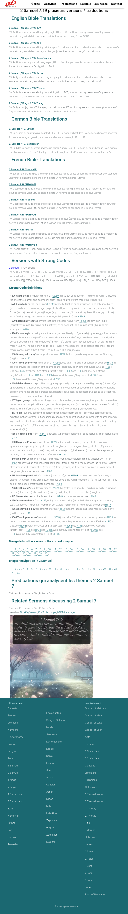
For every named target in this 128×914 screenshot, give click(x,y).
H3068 (56, 362)
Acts (87, 736)
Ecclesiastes (53, 713)
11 (55, 549)
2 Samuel (13, 772)
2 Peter (89, 858)
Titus (87, 822)
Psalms (12, 837)
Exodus (12, 715)
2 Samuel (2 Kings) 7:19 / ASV (25, 43)
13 (65, 549)
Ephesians (90, 772)
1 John (88, 865)
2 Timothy (90, 815)
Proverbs (13, 844)
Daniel (49, 755)
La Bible (85, 3)
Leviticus (13, 722)
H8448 (59, 496)
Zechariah (52, 834)
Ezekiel (50, 748)
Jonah (49, 791)
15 (77, 549)
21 (109, 549)
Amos (49, 777)
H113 (62, 354)
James (89, 844)
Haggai (50, 827)
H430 (110, 362)
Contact (116, 3)
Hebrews (90, 837)
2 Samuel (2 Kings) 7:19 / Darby (26, 73)
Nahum (50, 806)
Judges (12, 751)
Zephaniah (52, 820)
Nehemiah (13, 815)
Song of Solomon (56, 720)
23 (13, 553)
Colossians (91, 787)
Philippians (91, 779)
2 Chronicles (15, 801)
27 (35, 553)
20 (104, 549)
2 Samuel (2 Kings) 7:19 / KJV (25, 28)
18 (93, 549)
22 (115, 549)
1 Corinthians (92, 751)
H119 (43, 500)
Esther (11, 822)
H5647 (42, 433)
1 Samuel (13, 765)
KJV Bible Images (47, 612)
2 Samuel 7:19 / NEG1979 (22, 184)
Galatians (90, 765)
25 (23, 553)
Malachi (50, 841)
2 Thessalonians (94, 801)
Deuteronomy (15, 736)
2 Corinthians (92, 758)
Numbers (13, 729)
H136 (107, 367)
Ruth (10, 758)
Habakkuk (51, 813)
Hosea (50, 763)
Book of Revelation (95, 894)
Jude (88, 887)
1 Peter (89, 851)
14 (71, 549)
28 (40, 553)
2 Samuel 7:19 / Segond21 (23, 169)
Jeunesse (101, 3)
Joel (48, 770)
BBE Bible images (66, 612)
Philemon (90, 830)
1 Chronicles (15, 794)
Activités (50, 3)
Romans (89, 744)
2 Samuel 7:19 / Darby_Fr (22, 214)
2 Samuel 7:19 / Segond (22, 199)
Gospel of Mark (93, 715)
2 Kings (12, 787)
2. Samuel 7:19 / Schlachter (24, 144)
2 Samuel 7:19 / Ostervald (23, 244)
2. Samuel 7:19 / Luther (21, 129)
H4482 (13, 463)
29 (45, 553)
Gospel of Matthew (95, 708)
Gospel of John (93, 729)
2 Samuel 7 (15, 267)
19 (99, 549)
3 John (88, 880)
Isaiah (49, 727)
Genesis (12, 708)
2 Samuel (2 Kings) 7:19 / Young (26, 103)
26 (29, 553)
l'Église (35, 3)
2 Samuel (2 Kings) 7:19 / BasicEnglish (30, 58)
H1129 (53, 442)
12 (60, 549)
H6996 (83, 321)
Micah (49, 798)
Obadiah (51, 784)
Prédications (68, 3)
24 (18, 553)
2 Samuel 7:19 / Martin (21, 229)
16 (82, 549)
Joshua (12, 744)
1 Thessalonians (94, 794)
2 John (88, 873)
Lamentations (54, 741)
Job (10, 830)
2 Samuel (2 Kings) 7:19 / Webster (27, 88)
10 (49, 549)
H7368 (74, 475)
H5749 (50, 304)
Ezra (10, 808)
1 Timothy (90, 808)
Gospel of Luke (93, 722)
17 (87, 549)
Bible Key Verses (28, 612)
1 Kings (12, 779)
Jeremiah (51, 734)
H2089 (55, 295)
